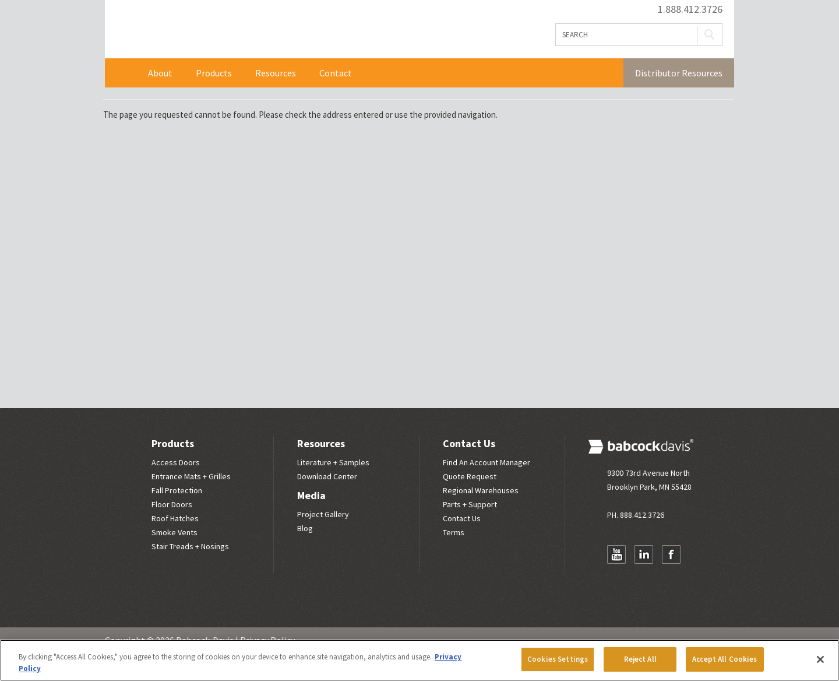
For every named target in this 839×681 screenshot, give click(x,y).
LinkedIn (643, 554)
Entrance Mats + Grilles (191, 476)
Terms (453, 532)
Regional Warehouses (481, 490)
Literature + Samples (333, 462)
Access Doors (175, 462)
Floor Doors (171, 504)
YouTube (616, 554)
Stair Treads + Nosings (190, 546)
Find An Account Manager (486, 462)
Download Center (327, 476)
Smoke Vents (174, 532)
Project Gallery (323, 514)
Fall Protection (176, 490)
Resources (275, 73)
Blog (305, 528)
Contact (335, 73)
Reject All (640, 659)
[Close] (820, 659)
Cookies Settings (557, 659)
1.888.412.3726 (690, 9)
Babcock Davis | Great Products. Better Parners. (260, 29)
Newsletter (616, 577)
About (160, 73)
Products (214, 73)
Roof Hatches (175, 518)
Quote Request (469, 476)
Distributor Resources (678, 73)
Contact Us (469, 443)
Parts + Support (470, 504)
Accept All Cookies (724, 659)
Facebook (671, 554)
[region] (419, 660)
